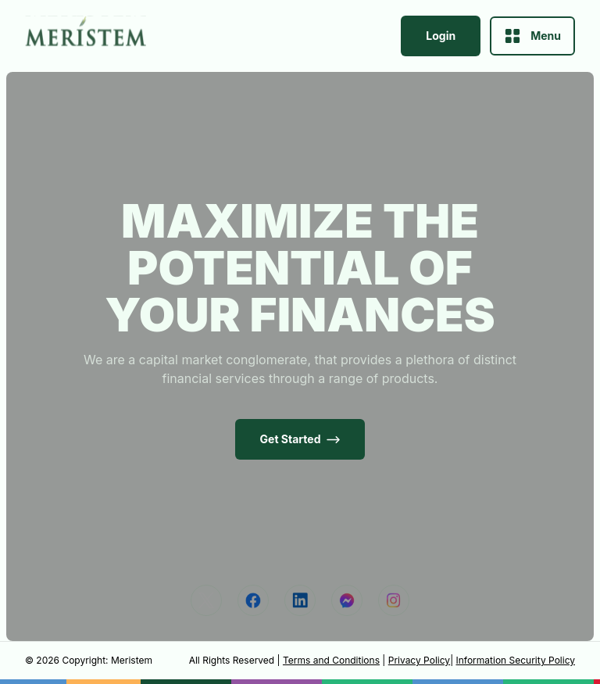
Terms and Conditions (331, 660)
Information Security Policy (515, 660)
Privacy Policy (419, 660)
